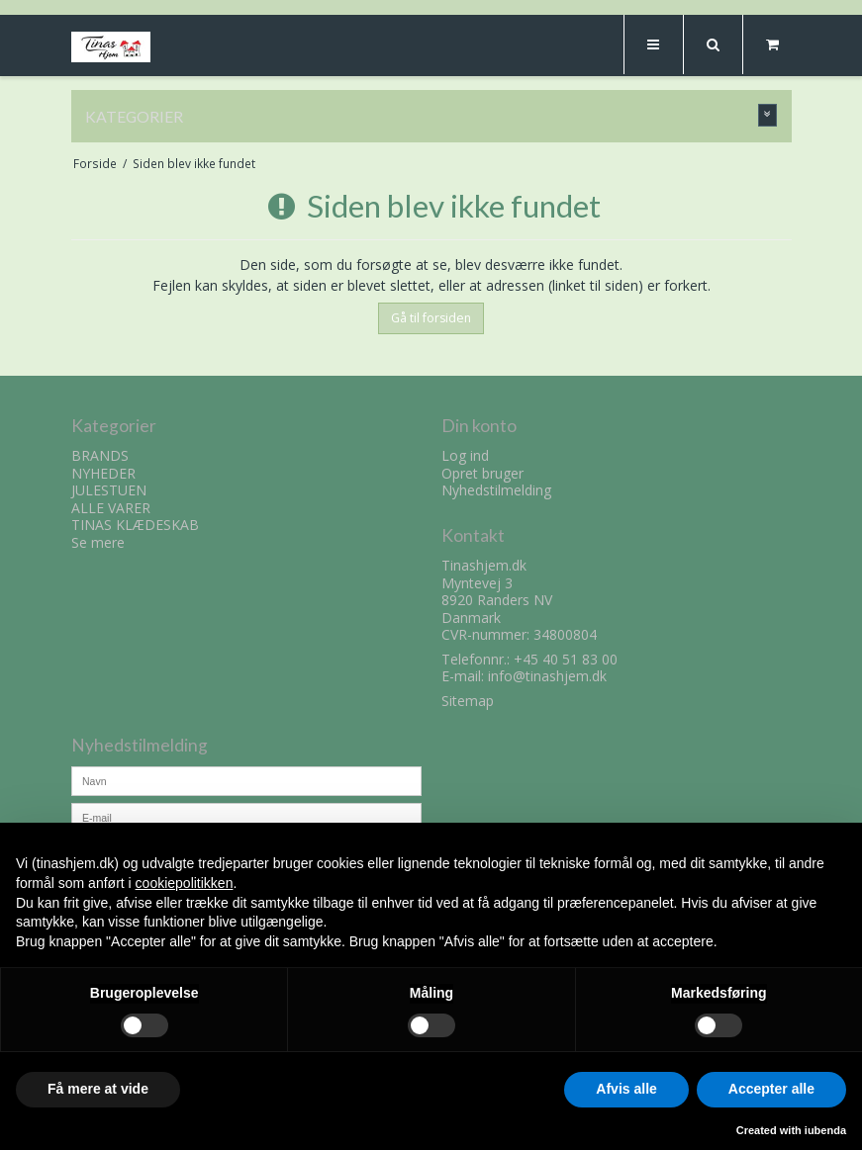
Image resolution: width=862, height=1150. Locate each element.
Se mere (98, 542)
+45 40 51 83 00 (566, 659)
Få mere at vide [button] (98, 1089)
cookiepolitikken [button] (185, 883)
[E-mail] (246, 816)
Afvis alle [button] (626, 1089)
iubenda (825, 1130)
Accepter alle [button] (771, 1089)
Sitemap (467, 700)
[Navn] (246, 779)
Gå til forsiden (431, 318)
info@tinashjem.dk (547, 675)
